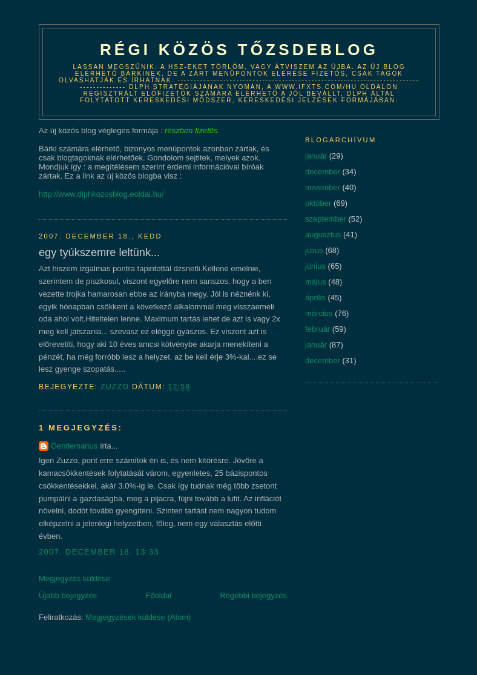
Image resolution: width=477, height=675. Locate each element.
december (322, 171)
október (318, 203)
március (319, 313)
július (314, 250)
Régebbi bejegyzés (253, 595)
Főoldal (158, 595)
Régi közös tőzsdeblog (239, 50)
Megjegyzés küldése (74, 578)
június (315, 266)
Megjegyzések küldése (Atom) (138, 617)
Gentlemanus (74, 445)
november (322, 187)
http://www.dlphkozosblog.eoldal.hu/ (101, 194)
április (315, 297)
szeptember (325, 218)
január (316, 155)
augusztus (323, 234)
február (317, 329)
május (315, 281)
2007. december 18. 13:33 (99, 551)
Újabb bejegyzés (68, 595)
